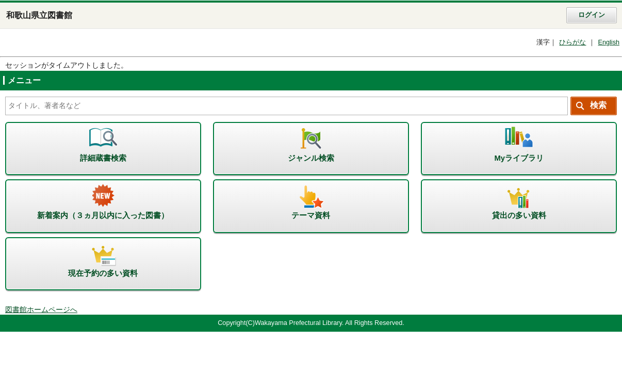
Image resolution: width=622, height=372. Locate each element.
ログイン (591, 15)
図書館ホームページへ (41, 310)
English (608, 42)
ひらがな (572, 42)
